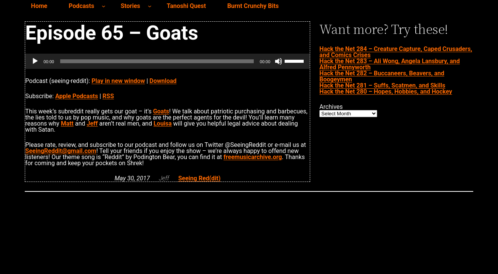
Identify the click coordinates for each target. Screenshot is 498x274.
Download (162, 80)
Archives (331, 107)
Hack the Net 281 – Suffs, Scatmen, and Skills (382, 85)
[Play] (35, 61)
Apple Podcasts (76, 96)
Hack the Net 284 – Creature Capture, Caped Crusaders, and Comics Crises (395, 52)
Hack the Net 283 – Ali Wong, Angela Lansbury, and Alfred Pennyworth (389, 64)
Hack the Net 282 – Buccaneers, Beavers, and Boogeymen (381, 76)
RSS (108, 96)
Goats (161, 111)
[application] (167, 61)
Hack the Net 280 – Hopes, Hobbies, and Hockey (385, 91)
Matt (67, 123)
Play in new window (118, 80)
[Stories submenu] (150, 6)
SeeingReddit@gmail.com (60, 151)
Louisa (163, 123)
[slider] (157, 61)
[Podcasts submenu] (104, 6)
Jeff (92, 123)
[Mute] (278, 61)
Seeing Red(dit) (199, 178)
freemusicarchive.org (253, 157)
